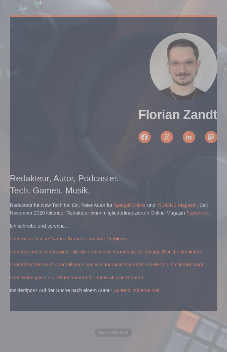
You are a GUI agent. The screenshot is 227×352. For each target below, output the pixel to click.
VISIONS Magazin (176, 205)
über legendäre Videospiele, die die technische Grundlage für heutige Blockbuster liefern (106, 251)
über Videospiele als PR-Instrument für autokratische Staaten (76, 277)
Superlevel (198, 213)
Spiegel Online (130, 205)
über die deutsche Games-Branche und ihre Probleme (68, 238)
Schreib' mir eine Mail (137, 290)
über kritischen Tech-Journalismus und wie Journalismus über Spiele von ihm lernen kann (107, 264)
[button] (144, 137)
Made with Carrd (113, 332)
